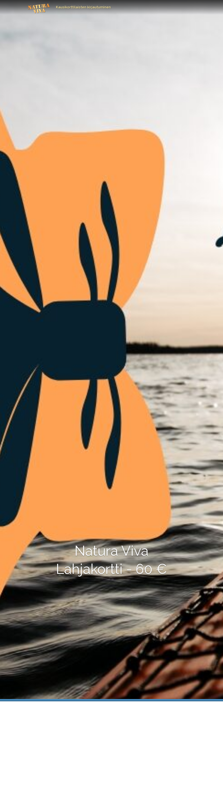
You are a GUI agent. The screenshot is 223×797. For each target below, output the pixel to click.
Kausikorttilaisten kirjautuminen (83, 7)
